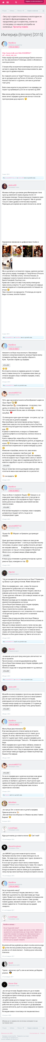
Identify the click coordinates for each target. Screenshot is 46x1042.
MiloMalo (12, 802)
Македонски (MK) (7, 1033)
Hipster (11, 572)
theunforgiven (14, 846)
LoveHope (12, 828)
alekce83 (21, 178)
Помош (42, 1033)
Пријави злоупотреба (9, 1036)
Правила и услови (23, 1036)
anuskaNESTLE (9, 178)
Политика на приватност (10, 1037)
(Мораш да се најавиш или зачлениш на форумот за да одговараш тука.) (20, 1022)
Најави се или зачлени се (34, 1)
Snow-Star (13, 983)
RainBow (12, 43)
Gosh (10, 963)
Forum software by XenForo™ (10, 1039)
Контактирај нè (34, 1033)
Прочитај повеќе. (20, 27)
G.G (16, 178)
